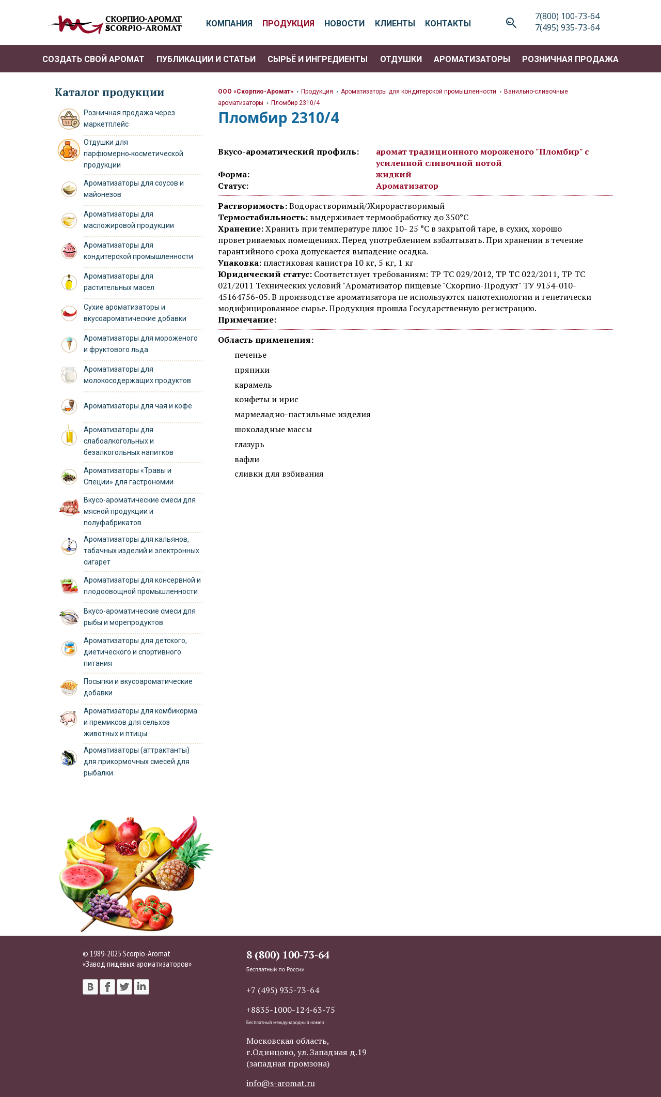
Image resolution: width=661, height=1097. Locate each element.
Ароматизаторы (472, 59)
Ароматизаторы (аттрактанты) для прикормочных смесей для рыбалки (137, 761)
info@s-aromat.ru (280, 1083)
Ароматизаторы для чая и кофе (138, 406)
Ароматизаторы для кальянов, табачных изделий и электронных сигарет (141, 550)
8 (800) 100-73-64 (287, 954)
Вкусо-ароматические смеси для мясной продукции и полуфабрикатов (140, 511)
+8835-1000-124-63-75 (290, 1009)
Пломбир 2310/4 (295, 102)
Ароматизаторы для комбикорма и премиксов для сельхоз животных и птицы (140, 722)
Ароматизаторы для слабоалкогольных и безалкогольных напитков (129, 440)
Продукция (317, 91)
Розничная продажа (570, 59)
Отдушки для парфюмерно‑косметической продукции (134, 153)
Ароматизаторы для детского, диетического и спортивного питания (135, 651)
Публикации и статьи (206, 59)
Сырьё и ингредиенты (317, 59)
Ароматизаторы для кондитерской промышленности (418, 91)
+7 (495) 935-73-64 (282, 990)
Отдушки (401, 59)
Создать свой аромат (93, 59)
